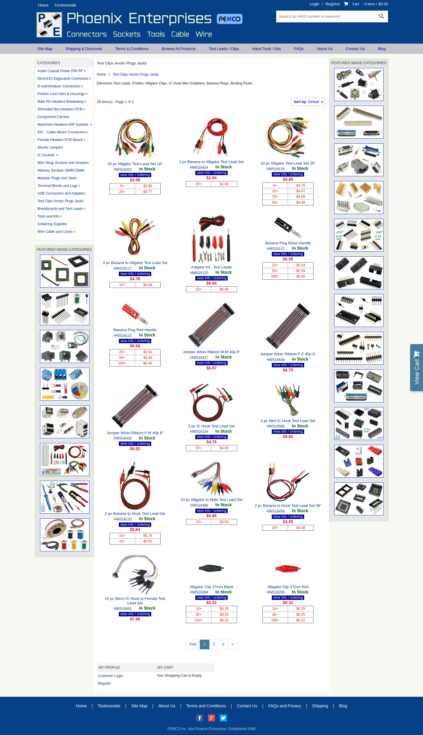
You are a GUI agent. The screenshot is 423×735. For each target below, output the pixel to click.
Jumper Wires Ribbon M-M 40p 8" (211, 352)
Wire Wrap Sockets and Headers (63, 163)
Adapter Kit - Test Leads (211, 267)
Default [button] (307, 102)
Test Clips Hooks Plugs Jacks (60, 201)
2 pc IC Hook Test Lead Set (211, 426)
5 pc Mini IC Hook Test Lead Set (288, 421)
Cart (355, 3)
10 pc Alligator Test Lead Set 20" (287, 163)
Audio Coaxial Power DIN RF (60, 71)
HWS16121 (275, 249)
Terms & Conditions (132, 49)
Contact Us (355, 49)
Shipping (320, 706)
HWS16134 (199, 431)
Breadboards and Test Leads (59, 209)
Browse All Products (178, 49)
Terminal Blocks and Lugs (57, 186)
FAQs (299, 49)
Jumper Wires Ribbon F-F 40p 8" (288, 354)
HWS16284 (199, 592)
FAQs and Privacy (284, 706)
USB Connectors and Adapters (61, 193)
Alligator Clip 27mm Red (288, 587)
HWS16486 (199, 505)
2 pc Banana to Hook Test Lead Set (135, 513)
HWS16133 (122, 519)
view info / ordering (135, 175)
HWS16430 (275, 360)
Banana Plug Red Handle (135, 330)
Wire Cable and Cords (54, 232)
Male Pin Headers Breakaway (60, 101)
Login (314, 3)
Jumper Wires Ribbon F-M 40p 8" (135, 433)
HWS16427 (199, 358)
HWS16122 (122, 336)
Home (43, 5)
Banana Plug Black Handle (288, 243)
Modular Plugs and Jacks (57, 178)
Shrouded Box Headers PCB (59, 109)
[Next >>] (232, 644)
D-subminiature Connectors (58, 86)
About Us (324, 49)
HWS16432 (122, 438)
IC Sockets (46, 155)
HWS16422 (122, 169)
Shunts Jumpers (50, 147)
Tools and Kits (48, 216)
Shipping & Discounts (84, 49)
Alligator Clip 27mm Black (211, 587)
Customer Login (110, 676)
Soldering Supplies (52, 224)
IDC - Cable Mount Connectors (61, 132)
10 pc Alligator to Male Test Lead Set (212, 499)
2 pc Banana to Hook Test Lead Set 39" (287, 505)
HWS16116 (275, 169)
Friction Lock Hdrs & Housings (61, 94)
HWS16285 (275, 592)
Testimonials (65, 5)
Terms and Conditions (206, 706)
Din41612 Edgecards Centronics (62, 79)
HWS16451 (122, 609)
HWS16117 (122, 268)
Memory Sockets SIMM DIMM (60, 170)
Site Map (44, 49)
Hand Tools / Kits (266, 49)
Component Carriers (53, 117)
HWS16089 (275, 426)
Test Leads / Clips (224, 49)
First (192, 644)
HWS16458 (275, 511)
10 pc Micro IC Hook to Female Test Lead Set (135, 600)
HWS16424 (199, 167)
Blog (382, 49)
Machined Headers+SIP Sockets (63, 124)
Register (333, 3)
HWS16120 (199, 273)
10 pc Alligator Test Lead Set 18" (134, 164)
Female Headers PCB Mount (59, 140)
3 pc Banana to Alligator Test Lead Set (135, 263)
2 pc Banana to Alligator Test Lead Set (211, 162)
